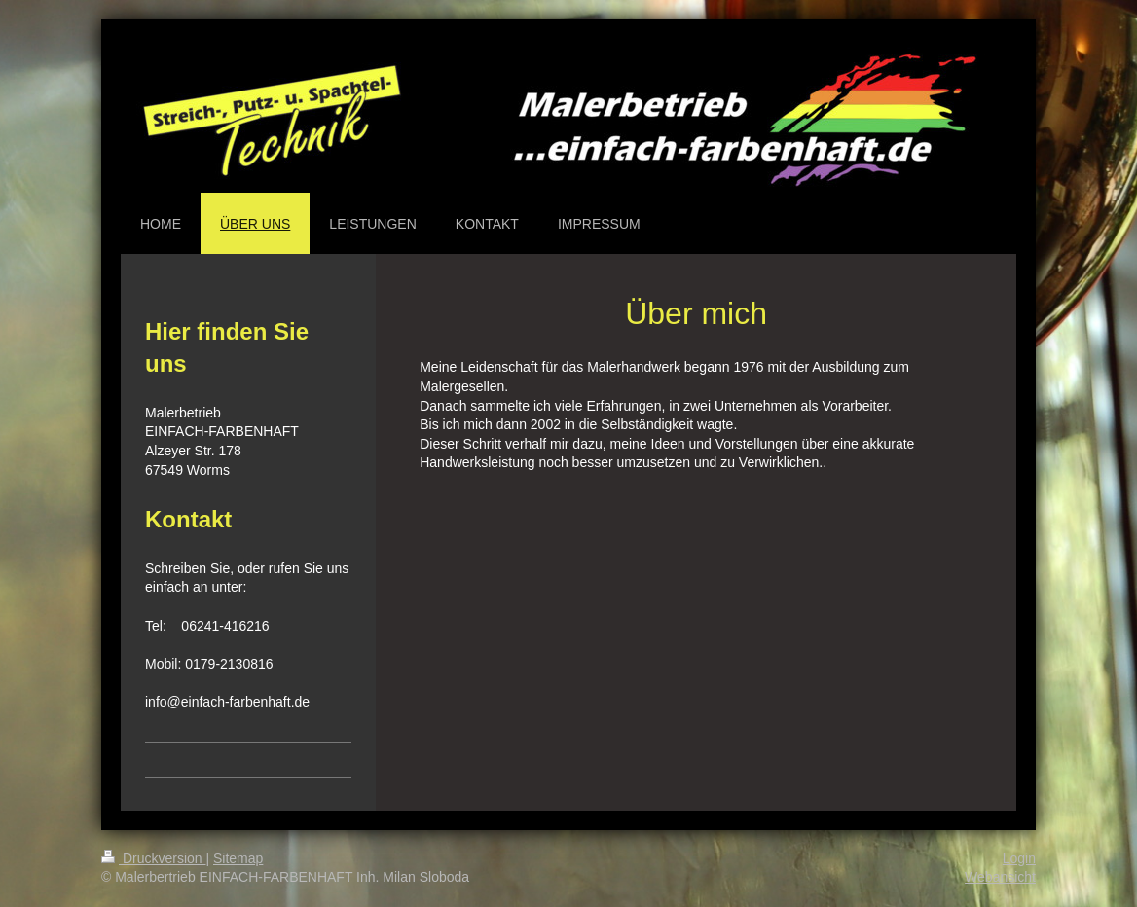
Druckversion (153, 858)
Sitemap (238, 858)
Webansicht (1000, 877)
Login (1019, 858)
